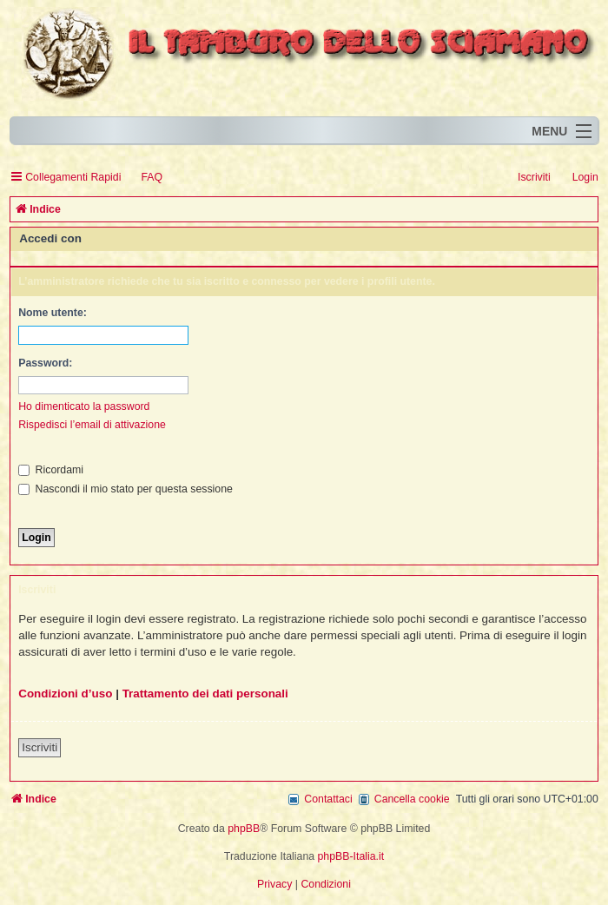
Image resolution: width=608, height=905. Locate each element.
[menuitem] (143, 177)
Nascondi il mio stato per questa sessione (125, 489)
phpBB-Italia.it (351, 856)
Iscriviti (39, 747)
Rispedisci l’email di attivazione (92, 425)
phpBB (244, 828)
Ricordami (50, 470)
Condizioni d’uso (65, 693)
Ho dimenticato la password (83, 406)
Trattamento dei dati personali (205, 693)
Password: (45, 363)
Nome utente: (52, 313)
